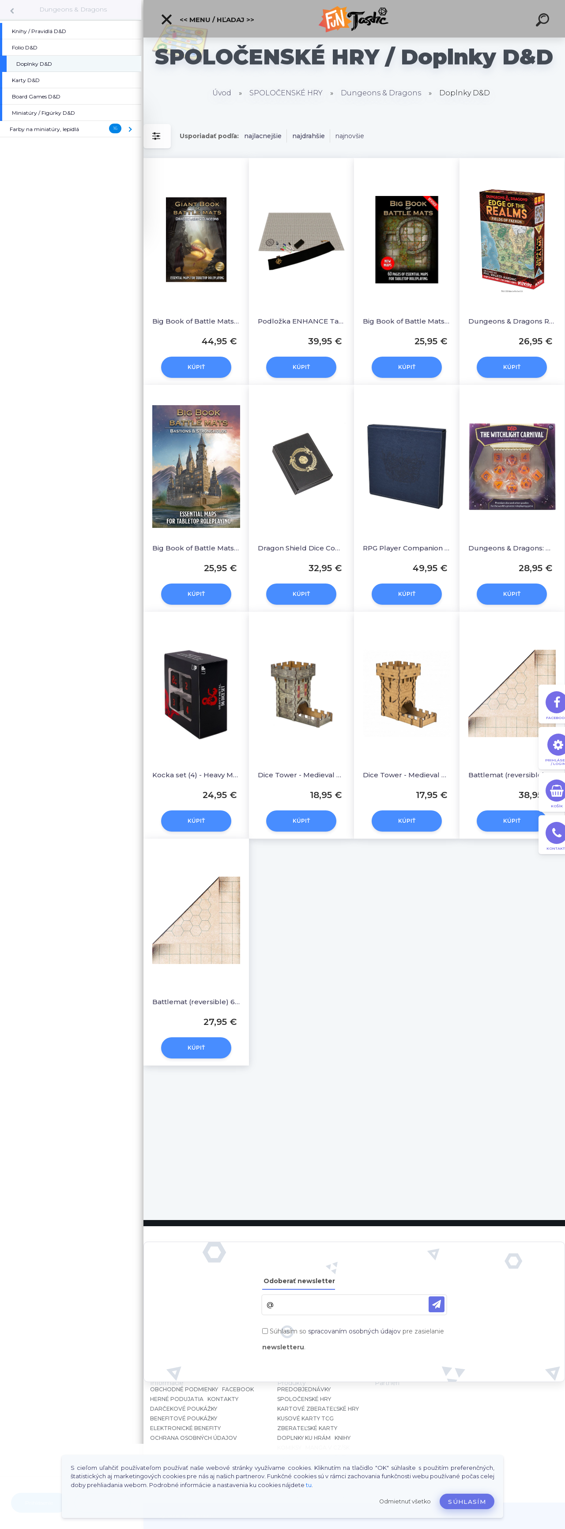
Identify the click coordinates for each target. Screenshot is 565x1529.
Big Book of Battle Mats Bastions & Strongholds (196, 548)
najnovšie (349, 136)
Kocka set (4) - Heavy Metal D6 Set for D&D (196, 775)
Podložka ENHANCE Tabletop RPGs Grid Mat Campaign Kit (302, 321)
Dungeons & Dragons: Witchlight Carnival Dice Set (512, 548)
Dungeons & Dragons (73, 9)
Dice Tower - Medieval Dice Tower (407, 775)
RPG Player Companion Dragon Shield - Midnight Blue (407, 548)
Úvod (221, 93)
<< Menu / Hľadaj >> (207, 19)
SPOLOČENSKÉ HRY (286, 93)
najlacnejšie (263, 136)
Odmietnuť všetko (405, 1501)
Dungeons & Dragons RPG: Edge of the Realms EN (512, 321)
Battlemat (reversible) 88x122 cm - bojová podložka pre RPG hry (512, 775)
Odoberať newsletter (299, 1281)
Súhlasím (467, 1501)
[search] (544, 21)
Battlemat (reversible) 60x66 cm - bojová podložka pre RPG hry (196, 1002)
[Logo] (354, 19)
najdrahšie (308, 136)
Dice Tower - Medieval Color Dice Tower (302, 775)
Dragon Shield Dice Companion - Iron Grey (302, 548)
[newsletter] (436, 1304)
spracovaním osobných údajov (354, 1331)
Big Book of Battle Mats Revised (407, 321)
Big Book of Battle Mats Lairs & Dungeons (196, 321)
